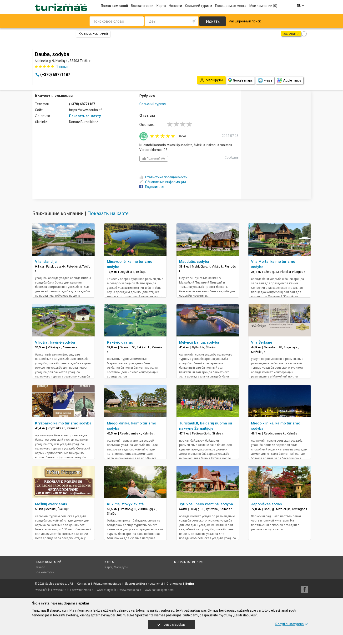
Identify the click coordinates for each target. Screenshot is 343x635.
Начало (40, 567)
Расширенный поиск (245, 21)
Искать (213, 21)
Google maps (240, 80)
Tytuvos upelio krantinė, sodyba (206, 504)
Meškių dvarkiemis (51, 504)
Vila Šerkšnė (261, 342)
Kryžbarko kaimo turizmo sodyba (63, 423)
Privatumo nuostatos (107, 583)
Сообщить (231, 157)
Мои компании (263, 6)
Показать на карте (108, 213)
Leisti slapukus (171, 624)
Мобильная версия (188, 562)
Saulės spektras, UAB (59, 583)
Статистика (174, 583)
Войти (189, 583)
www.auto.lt (61, 590)
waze (264, 80)
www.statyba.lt (106, 590)
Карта (161, 6)
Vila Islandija (46, 261)
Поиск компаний (114, 6)
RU (301, 6)
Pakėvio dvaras (120, 342)
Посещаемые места (230, 6)
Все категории (142, 6)
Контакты (83, 583)
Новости (175, 6)
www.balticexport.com (159, 590)
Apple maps (289, 80)
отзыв (62, 67)
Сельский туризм (198, 6)
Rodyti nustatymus (291, 624)
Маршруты (121, 567)
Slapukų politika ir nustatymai (144, 583)
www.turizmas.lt (82, 590)
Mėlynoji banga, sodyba (199, 342)
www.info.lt (42, 590)
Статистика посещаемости (163, 177)
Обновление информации (162, 182)
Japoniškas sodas (266, 504)
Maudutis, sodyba (194, 261)
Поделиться (151, 187)
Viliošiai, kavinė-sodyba (55, 342)
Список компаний (93, 33)
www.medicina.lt (130, 590)
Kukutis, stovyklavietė (125, 504)
